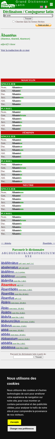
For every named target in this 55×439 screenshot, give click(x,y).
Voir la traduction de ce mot (15, 50)
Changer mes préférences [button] (22, 428)
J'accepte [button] (14, 422)
